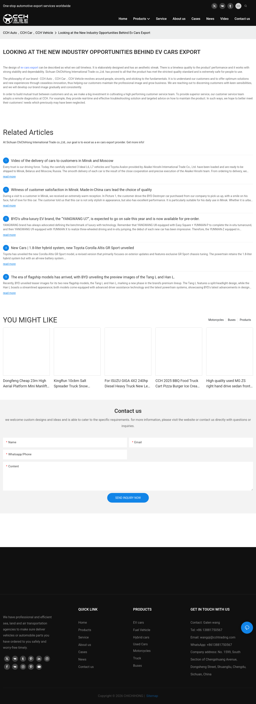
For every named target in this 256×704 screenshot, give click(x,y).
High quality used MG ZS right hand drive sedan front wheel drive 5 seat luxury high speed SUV (228, 384)
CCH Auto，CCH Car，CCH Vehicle (28, 33)
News (82, 659)
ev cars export (29, 67)
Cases (82, 652)
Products (245, 319)
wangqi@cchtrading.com (217, 637)
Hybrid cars (141, 637)
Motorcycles (216, 319)
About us (84, 645)
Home (82, 622)
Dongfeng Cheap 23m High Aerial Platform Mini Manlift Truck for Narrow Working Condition (25, 384)
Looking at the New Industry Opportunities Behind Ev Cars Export (104, 33)
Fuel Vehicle (141, 630)
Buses (232, 319)
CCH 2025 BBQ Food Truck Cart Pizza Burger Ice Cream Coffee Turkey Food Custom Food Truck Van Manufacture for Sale (178, 384)
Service (83, 637)
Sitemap (151, 696)
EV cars (138, 622)
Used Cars (140, 644)
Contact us (86, 667)
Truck (137, 658)
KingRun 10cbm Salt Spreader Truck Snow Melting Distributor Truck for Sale (76, 384)
